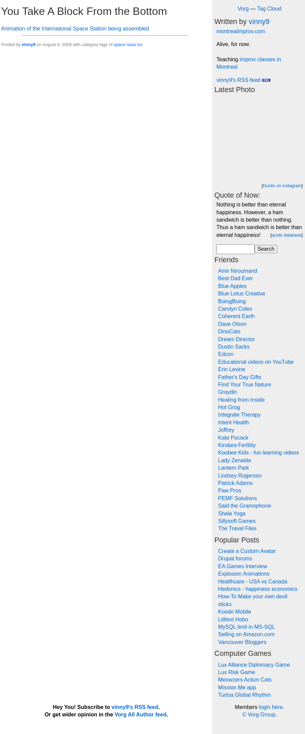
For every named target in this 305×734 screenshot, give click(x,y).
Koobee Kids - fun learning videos (258, 452)
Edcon (225, 354)
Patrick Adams (235, 483)
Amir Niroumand (237, 271)
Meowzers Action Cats (245, 680)
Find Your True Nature (244, 384)
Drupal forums (235, 558)
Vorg (243, 9)
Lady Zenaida (234, 460)
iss (139, 44)
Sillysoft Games (237, 521)
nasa (131, 44)
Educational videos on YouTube (256, 362)
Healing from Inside (241, 400)
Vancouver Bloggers (242, 642)
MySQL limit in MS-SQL (246, 627)
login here (271, 707)
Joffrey (226, 430)
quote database (286, 235)
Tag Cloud (269, 9)
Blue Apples (232, 286)
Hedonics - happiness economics (258, 589)
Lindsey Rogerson (240, 476)
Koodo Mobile (234, 612)
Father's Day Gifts (239, 377)
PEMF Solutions (237, 498)
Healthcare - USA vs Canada (252, 581)
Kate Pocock (233, 438)
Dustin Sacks (234, 347)
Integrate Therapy (239, 415)
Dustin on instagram (282, 185)
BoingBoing (232, 301)
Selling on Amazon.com (246, 634)
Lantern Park (233, 468)
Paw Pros (229, 490)
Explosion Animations (243, 574)
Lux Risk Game (236, 672)
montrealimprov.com (240, 31)
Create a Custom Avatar (247, 551)
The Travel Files (237, 528)
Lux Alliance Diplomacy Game (254, 665)
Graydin (227, 392)
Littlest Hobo (233, 619)
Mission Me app (237, 687)
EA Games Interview (242, 566)
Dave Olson (232, 324)
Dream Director (236, 339)
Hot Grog (229, 407)
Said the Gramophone (244, 506)
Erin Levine (231, 369)
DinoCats (229, 331)
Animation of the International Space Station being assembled (75, 28)
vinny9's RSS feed (243, 80)
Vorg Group (261, 714)
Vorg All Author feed (140, 714)
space (119, 44)
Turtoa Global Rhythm (244, 695)
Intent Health (233, 422)
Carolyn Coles (235, 309)
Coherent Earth (236, 316)
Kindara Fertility (237, 445)
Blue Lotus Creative (241, 293)
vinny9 (29, 44)
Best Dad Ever (235, 278)
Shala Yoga (231, 513)
